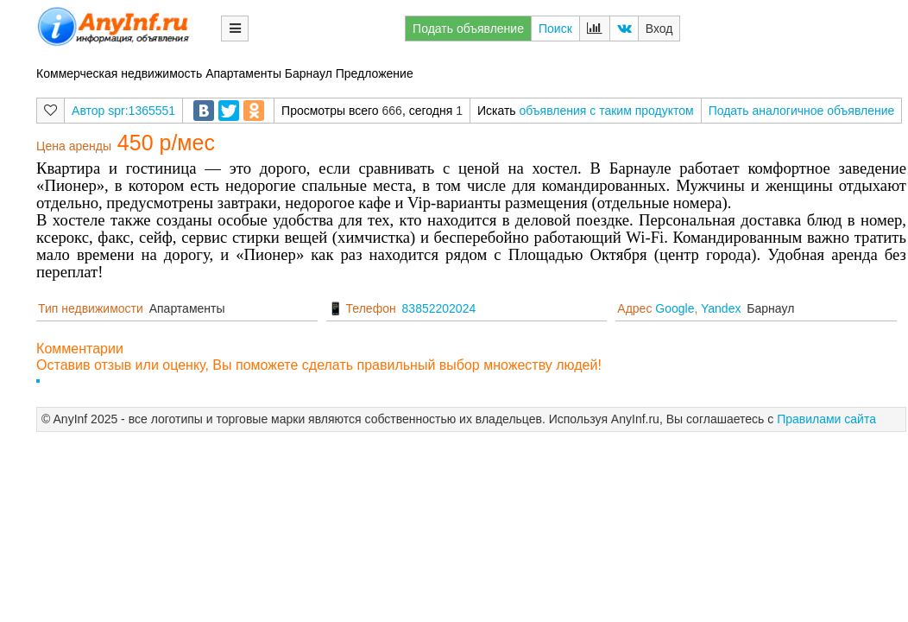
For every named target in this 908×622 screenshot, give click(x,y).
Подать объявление (468, 28)
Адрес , (679, 308)
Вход (659, 28)
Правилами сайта (826, 419)
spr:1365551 (141, 110)
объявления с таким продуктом (607, 110)
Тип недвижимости (90, 308)
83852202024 (439, 308)
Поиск (555, 28)
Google (674, 308)
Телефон (371, 308)
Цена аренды (73, 146)
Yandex (721, 308)
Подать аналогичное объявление (802, 110)
